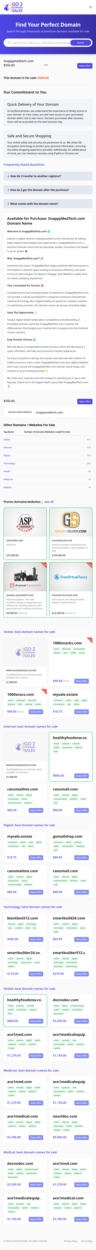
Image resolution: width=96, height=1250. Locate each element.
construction (71, 928)
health (56, 747)
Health (7, 471)
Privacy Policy (70, 1241)
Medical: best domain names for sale (30, 1152)
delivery (57, 653)
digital (84, 700)
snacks (82, 653)
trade (76, 700)
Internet (8, 447)
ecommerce (67, 747)
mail (55, 803)
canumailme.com (22, 789)
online (56, 649)
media (24, 799)
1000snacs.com (20, 694)
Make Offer (85, 65)
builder (11, 966)
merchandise (79, 649)
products (66, 743)
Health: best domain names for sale (29, 989)
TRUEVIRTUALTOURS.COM (65, 595)
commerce (58, 700)
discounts (32, 700)
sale (69, 704)
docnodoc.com (66, 999)
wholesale (66, 649)
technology (31, 924)
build (56, 932)
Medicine (8, 479)
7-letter (11, 1048)
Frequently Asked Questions (24, 165)
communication (15, 803)
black (28, 928)
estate (76, 704)
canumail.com (65, 789)
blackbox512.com (22, 918)
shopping (80, 846)
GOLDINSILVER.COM (62, 540)
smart (82, 928)
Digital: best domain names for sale (29, 825)
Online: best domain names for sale (29, 632)
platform (28, 803)
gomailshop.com (67, 836)
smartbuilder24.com (25, 952)
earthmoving (71, 966)
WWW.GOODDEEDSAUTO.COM (21, 670)
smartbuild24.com (69, 918)
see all (49, 502)
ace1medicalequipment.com (32, 1197)
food (65, 653)
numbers (19, 928)
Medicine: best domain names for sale (31, 1070)
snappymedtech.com (49, 412)
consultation (77, 1009)
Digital (7, 455)
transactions (59, 704)
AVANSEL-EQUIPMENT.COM (19, 595)
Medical (7, 487)
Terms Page (86, 1241)
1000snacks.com (67, 642)
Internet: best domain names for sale (31, 726)
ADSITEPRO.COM (14, 540)
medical (65, 1009)
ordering (28, 704)
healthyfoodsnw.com (71, 737)
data (10, 928)
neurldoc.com (65, 1116)
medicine (12, 1044)
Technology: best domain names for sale (33, 907)
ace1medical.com (22, 1116)
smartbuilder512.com (72, 952)
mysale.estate (65, 694)
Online (7, 439)
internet (76, 743)
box (34, 928)
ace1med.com (19, 1034)
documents (58, 1013)
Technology (9, 463)
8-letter (66, 1130)
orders (73, 653)
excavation (58, 966)
